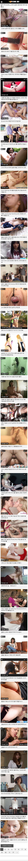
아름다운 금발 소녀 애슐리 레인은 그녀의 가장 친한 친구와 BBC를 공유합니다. (14, 98)
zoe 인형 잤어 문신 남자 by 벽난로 (10, 307)
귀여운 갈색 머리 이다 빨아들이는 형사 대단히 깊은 (14, 493)
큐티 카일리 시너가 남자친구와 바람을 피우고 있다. (13, 423)
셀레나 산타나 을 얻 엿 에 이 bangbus (11, 632)
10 (5, 852)
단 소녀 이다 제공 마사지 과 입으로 (11, 121)
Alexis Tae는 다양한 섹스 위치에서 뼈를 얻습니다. (14, 75)
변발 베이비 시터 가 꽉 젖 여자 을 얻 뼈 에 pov (14, 724)
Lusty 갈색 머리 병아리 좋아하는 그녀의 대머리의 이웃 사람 (13, 771)
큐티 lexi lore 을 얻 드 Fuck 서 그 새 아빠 (12, 330)
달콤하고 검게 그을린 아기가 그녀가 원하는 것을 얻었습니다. (14, 840)
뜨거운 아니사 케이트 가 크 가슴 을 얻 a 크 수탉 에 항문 (13, 678)
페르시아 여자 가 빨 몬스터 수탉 (10, 51)
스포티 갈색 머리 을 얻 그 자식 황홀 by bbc (13, 28)
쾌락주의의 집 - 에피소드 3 (8, 586)
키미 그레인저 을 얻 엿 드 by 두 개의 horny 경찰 (13, 470)
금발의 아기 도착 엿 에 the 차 (9, 747)
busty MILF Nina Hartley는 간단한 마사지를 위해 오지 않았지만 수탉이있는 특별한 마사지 (13, 817)
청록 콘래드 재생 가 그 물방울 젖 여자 (11, 446)
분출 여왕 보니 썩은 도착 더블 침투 (11, 655)
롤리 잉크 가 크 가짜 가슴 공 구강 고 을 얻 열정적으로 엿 (13, 516)
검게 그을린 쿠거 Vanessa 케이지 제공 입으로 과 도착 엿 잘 (13, 284)
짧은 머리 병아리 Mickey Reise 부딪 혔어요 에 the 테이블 (13, 540)
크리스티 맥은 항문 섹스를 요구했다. (11, 563)
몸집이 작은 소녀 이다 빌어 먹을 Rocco (11, 701)
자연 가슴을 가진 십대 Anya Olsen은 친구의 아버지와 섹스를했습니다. (13, 609)
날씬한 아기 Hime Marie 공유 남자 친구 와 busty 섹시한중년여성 (12, 354)
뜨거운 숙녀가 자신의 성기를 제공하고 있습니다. (13, 144)
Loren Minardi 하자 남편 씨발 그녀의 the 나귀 (13, 167)
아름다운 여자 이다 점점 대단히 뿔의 (11, 376)
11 (9, 852)
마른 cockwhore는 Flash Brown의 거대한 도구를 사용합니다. (13, 214)
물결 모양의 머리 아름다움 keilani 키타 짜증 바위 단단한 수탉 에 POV (14, 238)
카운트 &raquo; (7, 846)
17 (13, 852)
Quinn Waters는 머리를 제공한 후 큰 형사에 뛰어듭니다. (13, 191)
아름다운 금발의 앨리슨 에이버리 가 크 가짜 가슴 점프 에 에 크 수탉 (13, 400)
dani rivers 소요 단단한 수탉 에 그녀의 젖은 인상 (13, 261)
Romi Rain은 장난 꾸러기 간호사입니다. (12, 793)
